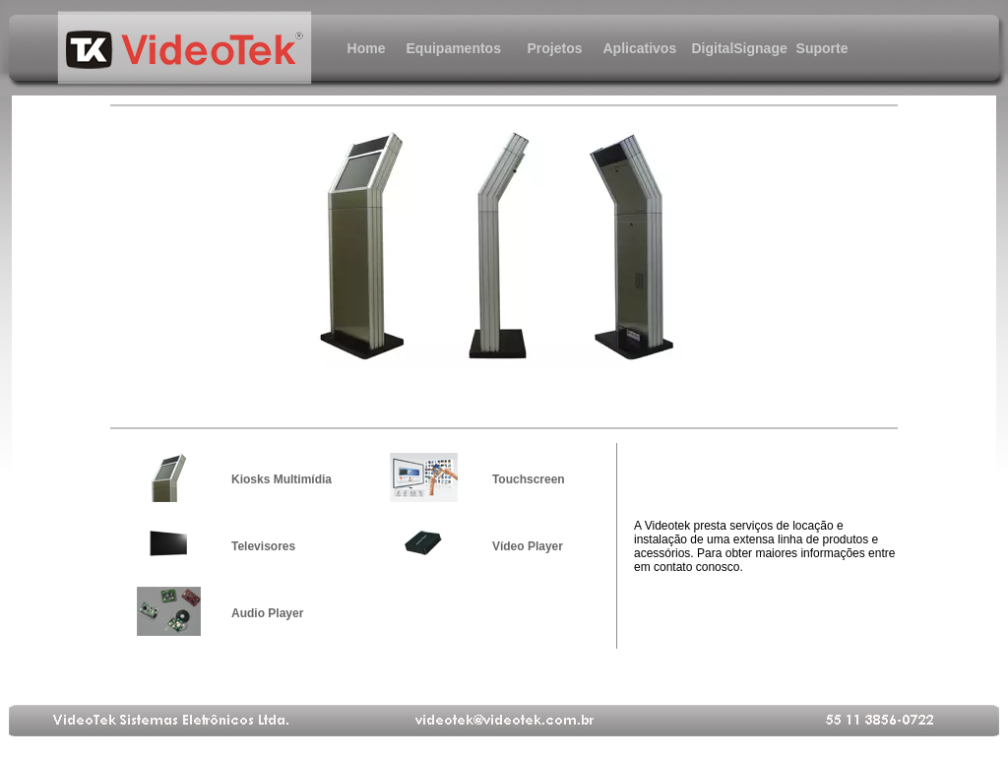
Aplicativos (640, 48)
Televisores (263, 546)
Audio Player (267, 613)
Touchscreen (528, 479)
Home (366, 48)
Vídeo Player (527, 546)
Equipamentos (446, 48)
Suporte (822, 48)
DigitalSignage (731, 48)
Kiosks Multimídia (281, 479)
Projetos (554, 48)
